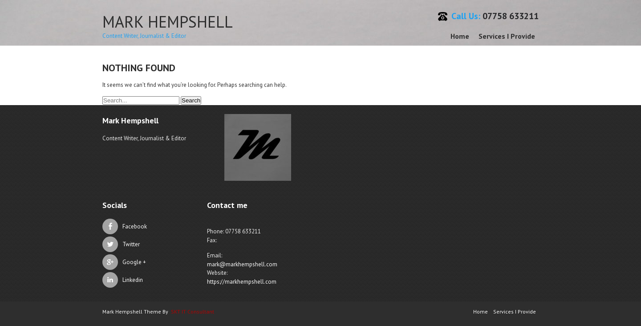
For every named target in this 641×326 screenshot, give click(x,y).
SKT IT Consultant (192, 311)
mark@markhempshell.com (242, 264)
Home (459, 36)
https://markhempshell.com (241, 281)
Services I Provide (507, 36)
